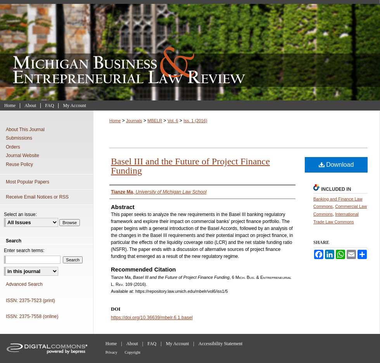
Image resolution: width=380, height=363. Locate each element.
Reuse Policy (19, 164)
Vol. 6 (173, 120)
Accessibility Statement (221, 343)
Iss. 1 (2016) (195, 120)
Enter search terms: (24, 250)
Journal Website (22, 155)
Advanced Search (24, 284)
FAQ (151, 343)
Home (115, 120)
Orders (13, 147)
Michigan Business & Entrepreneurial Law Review (190, 50)
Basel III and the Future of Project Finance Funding (190, 166)
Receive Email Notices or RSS (37, 197)
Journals (134, 120)
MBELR (154, 120)
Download (336, 164)
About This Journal (25, 129)
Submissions (19, 138)
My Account (177, 343)
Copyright (133, 352)
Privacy (111, 352)
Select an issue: (20, 214)
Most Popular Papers (27, 182)
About (132, 343)
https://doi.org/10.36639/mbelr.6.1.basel (152, 317)
